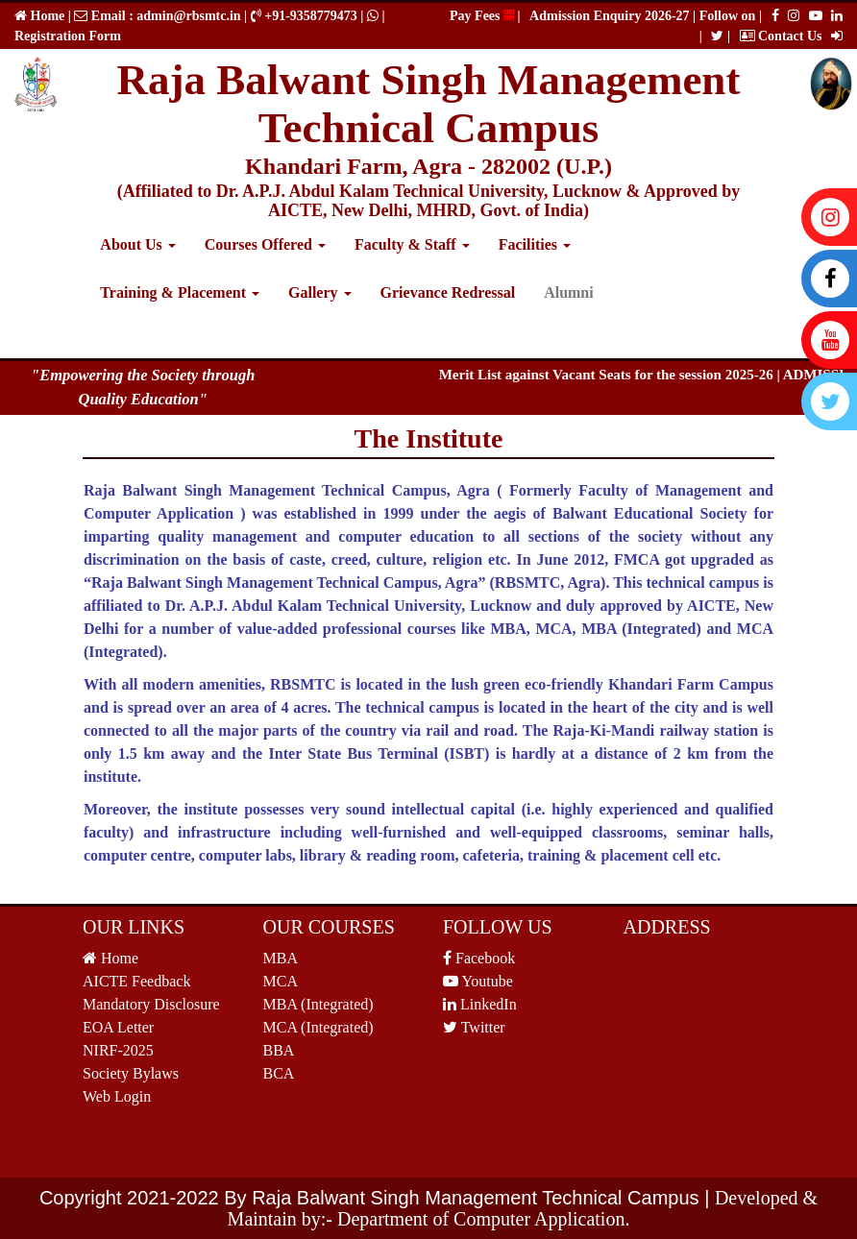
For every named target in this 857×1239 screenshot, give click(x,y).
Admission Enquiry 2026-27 (611, 16)
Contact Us (781, 36)
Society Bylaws (131, 1073)
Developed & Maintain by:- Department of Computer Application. (523, 1208)
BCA (279, 1073)
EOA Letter (118, 1027)
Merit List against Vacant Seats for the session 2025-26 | (618, 374)
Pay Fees (482, 16)
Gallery (320, 292)
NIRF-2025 (118, 1050)
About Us (137, 244)
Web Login (117, 1096)
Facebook (479, 958)
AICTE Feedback (136, 981)
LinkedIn (480, 1004)
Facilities (535, 244)
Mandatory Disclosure (151, 1004)
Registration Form (67, 36)
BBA (279, 1050)
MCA (280, 981)
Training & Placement (179, 292)
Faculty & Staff (412, 244)
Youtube (478, 981)
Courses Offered (265, 244)
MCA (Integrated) (318, 1027)
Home (45, 16)
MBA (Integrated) (318, 1004)
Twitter (474, 1027)
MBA (280, 958)
